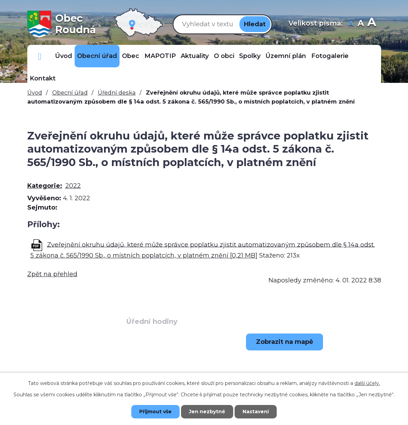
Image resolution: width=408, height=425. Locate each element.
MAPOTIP (160, 56)
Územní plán (285, 56)
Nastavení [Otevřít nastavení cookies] (256, 411)
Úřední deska (117, 92)
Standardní (360, 24)
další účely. (367, 383)
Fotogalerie (330, 56)
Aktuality (195, 56)
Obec (130, 56)
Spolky (249, 56)
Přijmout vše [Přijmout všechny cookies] (155, 411)
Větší (371, 24)
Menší (351, 24)
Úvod (63, 56)
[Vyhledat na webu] (206, 24)
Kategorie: (44, 186)
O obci (224, 56)
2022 (73, 186)
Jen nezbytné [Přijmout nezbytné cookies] (207, 411)
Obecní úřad (97, 56)
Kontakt (43, 78)
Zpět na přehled (52, 274)
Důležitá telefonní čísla (40, 56)
